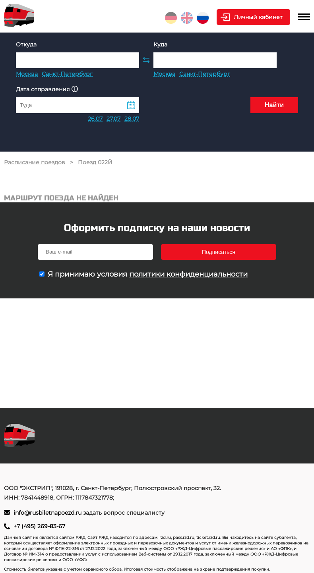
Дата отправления (47, 89)
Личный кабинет (258, 17)
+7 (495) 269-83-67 (39, 526)
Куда (160, 44)
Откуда (26, 44)
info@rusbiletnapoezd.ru (48, 512)
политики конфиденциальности (188, 274)
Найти (274, 105)
